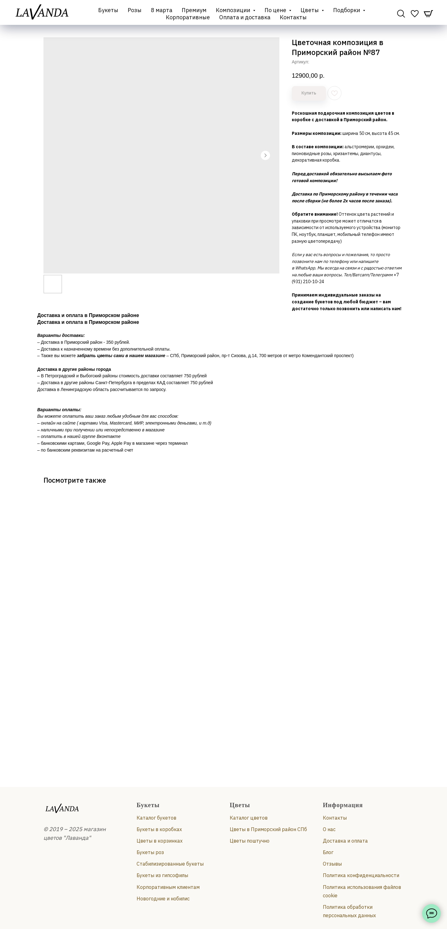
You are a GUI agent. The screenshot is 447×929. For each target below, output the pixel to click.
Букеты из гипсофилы (162, 875)
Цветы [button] (310, 10)
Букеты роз (150, 852)
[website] (401, 13)
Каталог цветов (249, 818)
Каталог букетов (156, 818)
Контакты (293, 17)
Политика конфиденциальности (361, 875)
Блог (328, 852)
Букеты (108, 10)
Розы (135, 10)
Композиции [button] (233, 10)
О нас (329, 829)
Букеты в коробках (159, 829)
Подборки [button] (347, 10)
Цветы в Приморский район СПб (268, 829)
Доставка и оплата (345, 841)
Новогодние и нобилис (163, 898)
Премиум (194, 10)
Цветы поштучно (249, 841)
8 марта (161, 10)
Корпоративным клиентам (168, 887)
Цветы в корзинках (160, 841)
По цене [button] (275, 10)
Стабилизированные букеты (170, 864)
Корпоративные (188, 17)
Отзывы (332, 864)
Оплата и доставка (244, 17)
